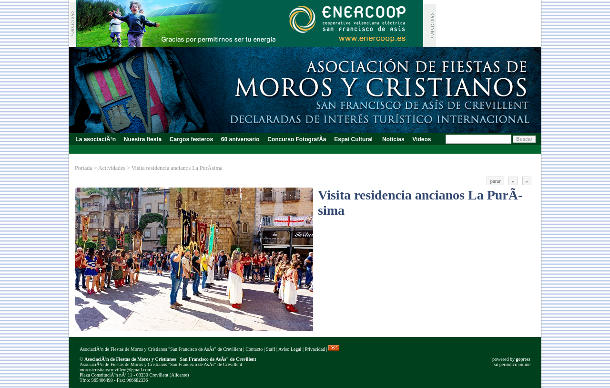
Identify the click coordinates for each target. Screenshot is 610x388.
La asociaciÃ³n (95, 139)
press (523, 359)
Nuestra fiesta (142, 139)
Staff (270, 349)
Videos (422, 139)
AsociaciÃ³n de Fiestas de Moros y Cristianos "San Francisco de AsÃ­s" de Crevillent (161, 349)
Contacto (254, 349)
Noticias (393, 139)
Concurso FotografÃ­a (297, 139)
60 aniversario (240, 139)
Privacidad (315, 349)
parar (495, 181)
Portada (83, 168)
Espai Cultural (354, 139)
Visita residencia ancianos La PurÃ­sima (177, 168)
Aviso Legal (289, 349)
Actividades (111, 168)
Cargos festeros (191, 139)
